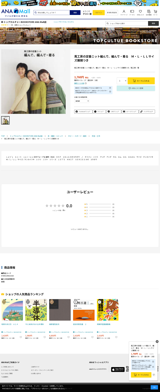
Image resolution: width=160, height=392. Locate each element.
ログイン (99, 12)
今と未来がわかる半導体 (34, 324)
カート (155, 15)
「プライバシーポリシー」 (40, 388)
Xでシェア (101, 111)
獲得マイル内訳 (79, 83)
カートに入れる (143, 375)
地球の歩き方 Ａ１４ (9, 324)
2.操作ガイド (35, 367)
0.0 (69, 206)
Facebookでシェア (84, 111)
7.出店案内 (4, 377)
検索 (75, 12)
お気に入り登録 (137, 88)
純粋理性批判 (54, 324)
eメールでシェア (131, 111)
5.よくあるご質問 (6, 373)
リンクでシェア (148, 111)
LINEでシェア (115, 111)
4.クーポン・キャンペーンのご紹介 (42, 370)
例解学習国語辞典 (103, 324)
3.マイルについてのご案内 (9, 370)
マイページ (124, 15)
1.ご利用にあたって (7, 367)
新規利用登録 (112, 12)
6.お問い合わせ (36, 373)
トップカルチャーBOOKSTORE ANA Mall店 (25, 21)
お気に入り (140, 15)
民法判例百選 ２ (79, 324)
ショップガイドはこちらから (64, 22)
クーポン (132, 15)
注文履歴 (149, 15)
